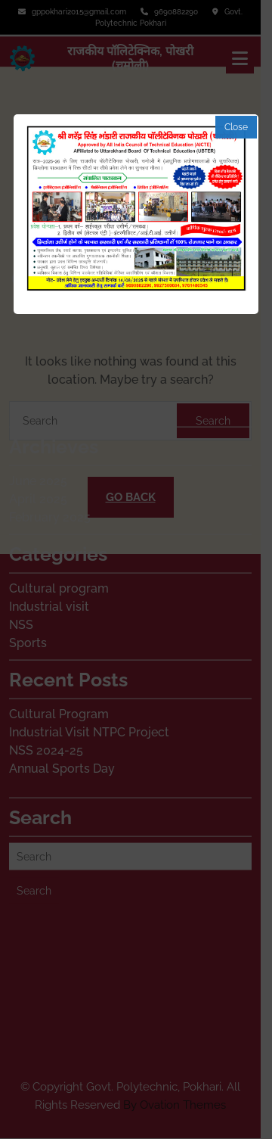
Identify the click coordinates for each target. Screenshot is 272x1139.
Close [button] (236, 127)
